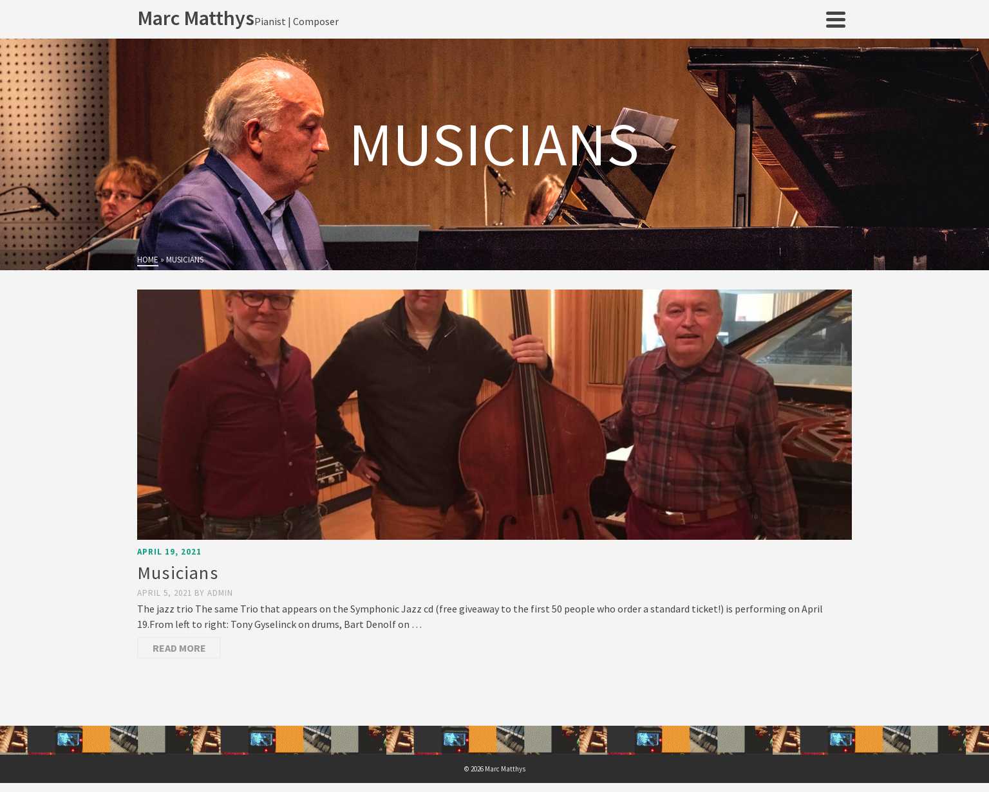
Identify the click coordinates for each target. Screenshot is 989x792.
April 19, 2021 (169, 551)
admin (220, 592)
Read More (179, 647)
